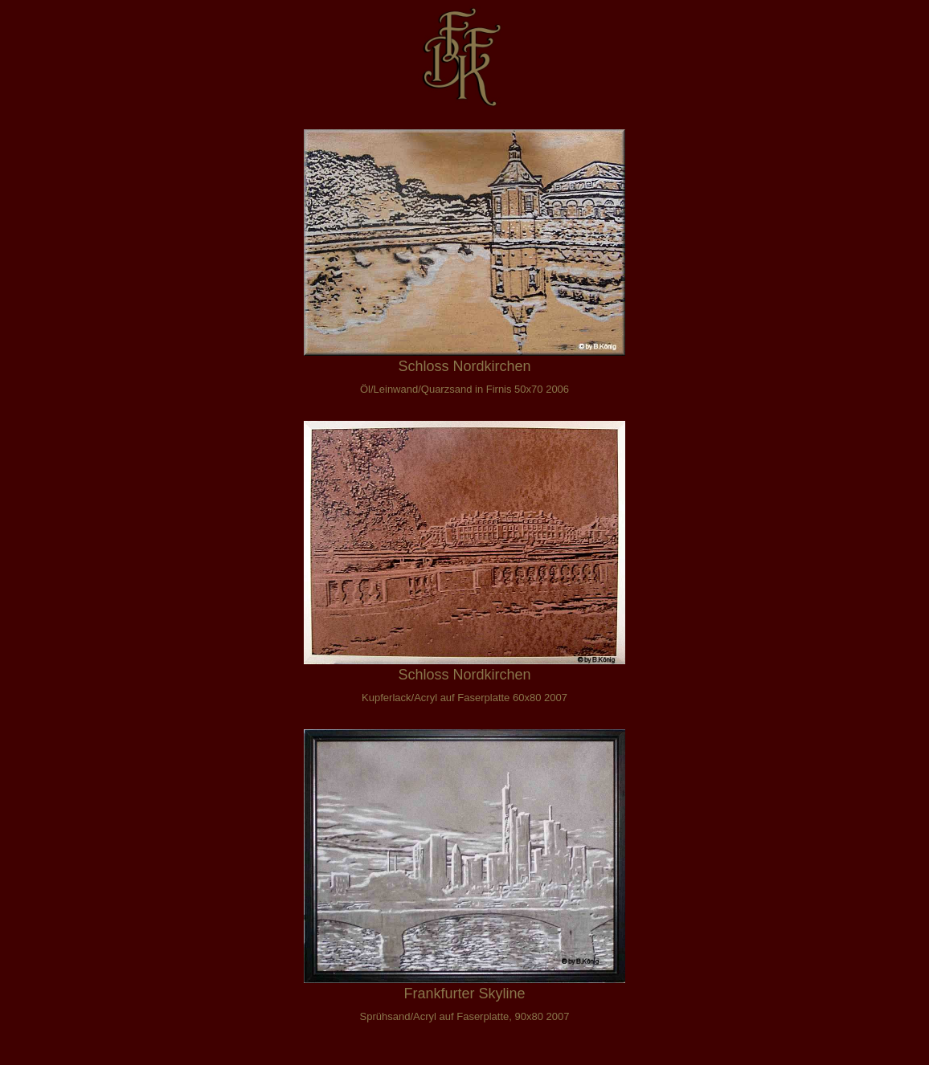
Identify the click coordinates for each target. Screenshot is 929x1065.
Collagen (38, 160)
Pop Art (34, 385)
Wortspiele (43, 128)
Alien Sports (47, 224)
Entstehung (45, 417)
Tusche (34, 321)
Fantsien (37, 256)
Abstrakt (36, 353)
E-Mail (31, 449)
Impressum (44, 481)
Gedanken (42, 96)
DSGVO (36, 513)
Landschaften (51, 192)
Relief (29, 289)
